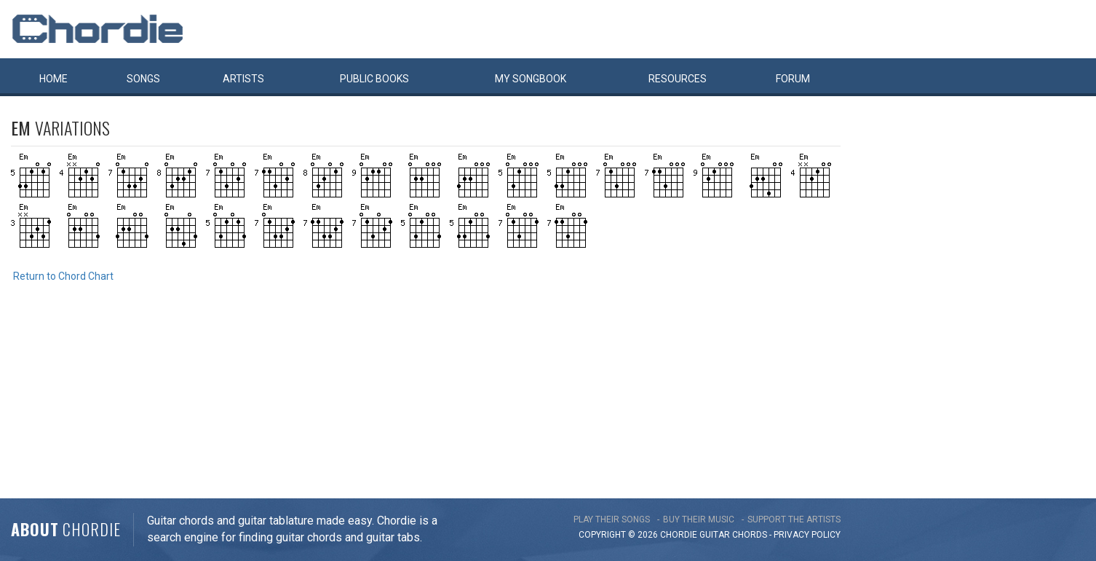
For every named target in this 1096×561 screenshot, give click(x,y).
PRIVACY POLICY (807, 535)
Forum (793, 79)
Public (374, 79)
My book (530, 79)
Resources (677, 79)
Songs (143, 79)
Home (53, 79)
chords (749, 535)
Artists (243, 79)
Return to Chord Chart (63, 276)
